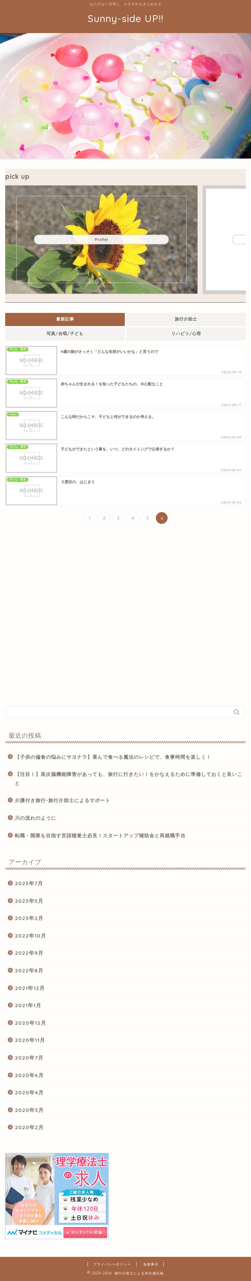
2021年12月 (30, 990)
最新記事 (65, 319)
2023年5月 (29, 903)
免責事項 (150, 1264)
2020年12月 (30, 1025)
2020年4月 (29, 1095)
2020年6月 (29, 1077)
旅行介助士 (186, 319)
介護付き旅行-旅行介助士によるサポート (62, 803)
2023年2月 (29, 920)
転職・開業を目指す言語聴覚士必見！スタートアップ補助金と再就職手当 (100, 838)
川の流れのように (35, 820)
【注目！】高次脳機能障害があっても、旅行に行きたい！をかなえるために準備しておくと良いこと (128, 780)
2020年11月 (30, 1042)
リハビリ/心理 (186, 333)
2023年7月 (29, 885)
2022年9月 (29, 955)
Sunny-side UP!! (125, 18)
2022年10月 (30, 938)
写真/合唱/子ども (65, 333)
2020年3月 (29, 1112)
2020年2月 (29, 1130)
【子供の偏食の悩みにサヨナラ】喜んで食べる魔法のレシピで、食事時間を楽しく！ (113, 759)
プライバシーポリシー (112, 1264)
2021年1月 (28, 1008)
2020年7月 (29, 1060)
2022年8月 (29, 972)
